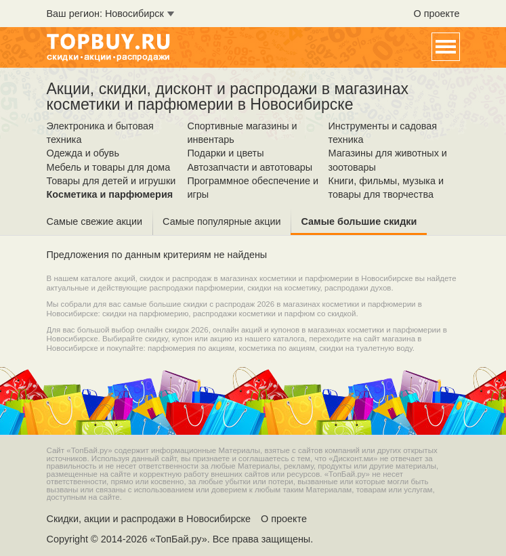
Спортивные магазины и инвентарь (242, 133)
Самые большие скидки (359, 221)
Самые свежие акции (95, 221)
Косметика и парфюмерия (110, 194)
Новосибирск (134, 13)
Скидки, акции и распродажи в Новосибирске (149, 518)
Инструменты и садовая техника (383, 133)
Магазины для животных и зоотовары (388, 160)
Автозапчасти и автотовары (250, 167)
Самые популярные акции (221, 221)
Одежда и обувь (83, 153)
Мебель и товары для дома (109, 167)
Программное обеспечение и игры (253, 187)
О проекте (437, 13)
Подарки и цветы (226, 153)
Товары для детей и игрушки (111, 180)
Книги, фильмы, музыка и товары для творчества (386, 187)
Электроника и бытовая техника (100, 133)
